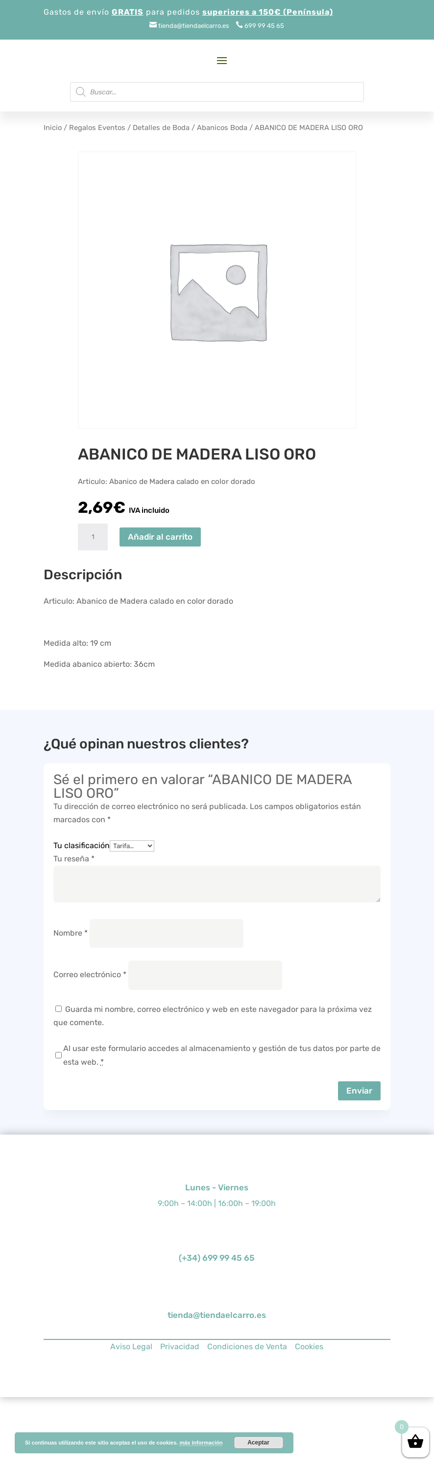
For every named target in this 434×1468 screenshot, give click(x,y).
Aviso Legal (131, 1346)
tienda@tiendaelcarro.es (217, 1315)
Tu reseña (74, 858)
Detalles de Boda (161, 127)
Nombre (70, 933)
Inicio (53, 127)
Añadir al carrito (160, 537)
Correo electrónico (89, 974)
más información (200, 1443)
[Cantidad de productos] (92, 537)
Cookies (309, 1346)
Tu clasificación (81, 845)
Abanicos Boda (222, 127)
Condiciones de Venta (247, 1346)
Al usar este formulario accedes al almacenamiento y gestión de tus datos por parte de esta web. (222, 1055)
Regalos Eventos (97, 127)
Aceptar (258, 1442)
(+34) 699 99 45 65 (217, 1258)
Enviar (359, 1091)
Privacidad (179, 1346)
